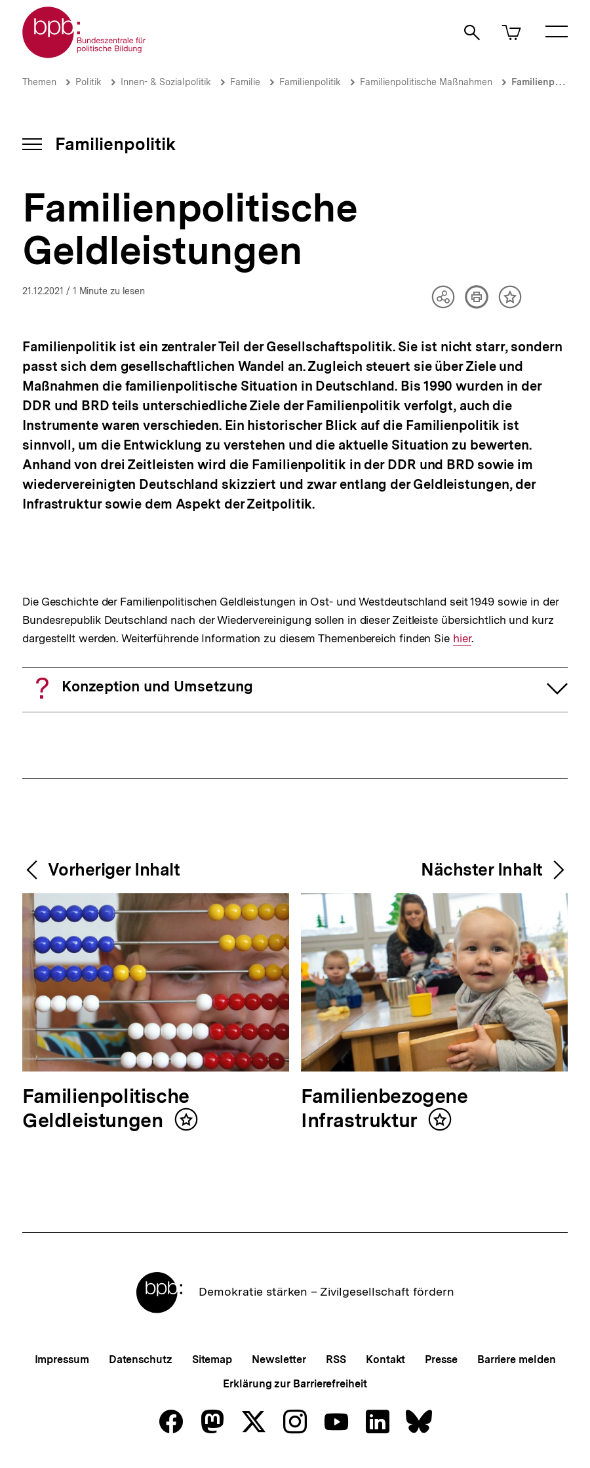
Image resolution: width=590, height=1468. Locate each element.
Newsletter (279, 1359)
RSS (336, 1359)
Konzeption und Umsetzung (157, 686)
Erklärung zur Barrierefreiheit (294, 1384)
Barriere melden (516, 1359)
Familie (245, 82)
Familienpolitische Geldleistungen (105, 1109)
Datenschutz (140, 1359)
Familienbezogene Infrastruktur (384, 1109)
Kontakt (385, 1359)
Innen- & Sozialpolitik (166, 82)
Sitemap (212, 1359)
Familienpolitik (310, 82)
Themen (39, 82)
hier (461, 639)
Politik (88, 82)
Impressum (62, 1359)
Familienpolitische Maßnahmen (426, 82)
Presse (441, 1359)
